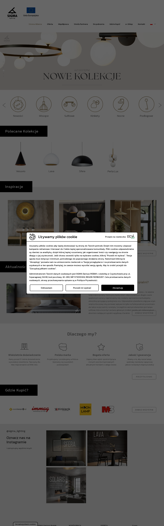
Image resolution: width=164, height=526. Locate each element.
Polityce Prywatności (87, 280)
